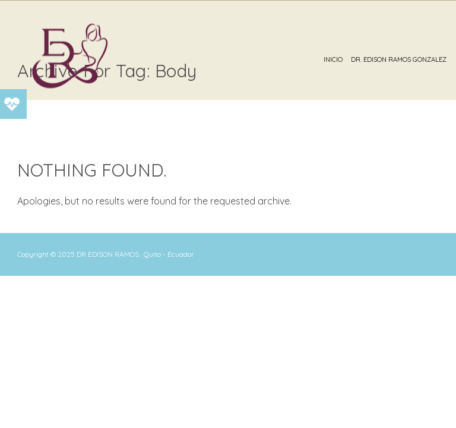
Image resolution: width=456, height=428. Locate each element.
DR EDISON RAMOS (108, 254)
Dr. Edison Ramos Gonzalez (398, 59)
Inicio (333, 59)
